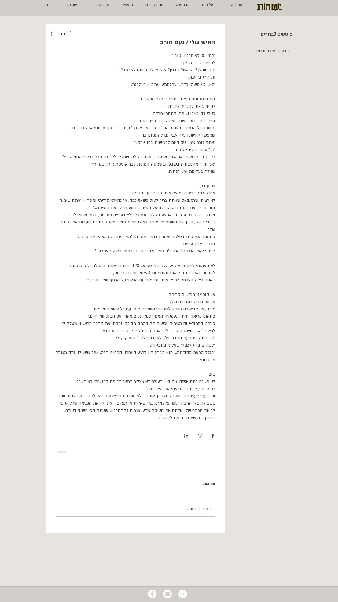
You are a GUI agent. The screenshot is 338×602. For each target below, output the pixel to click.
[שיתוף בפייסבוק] (212, 435)
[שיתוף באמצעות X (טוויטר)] (199, 435)
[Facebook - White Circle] (152, 594)
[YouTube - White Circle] (167, 594)
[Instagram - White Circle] (182, 594)
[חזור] (61, 34)
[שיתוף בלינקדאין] (186, 435)
